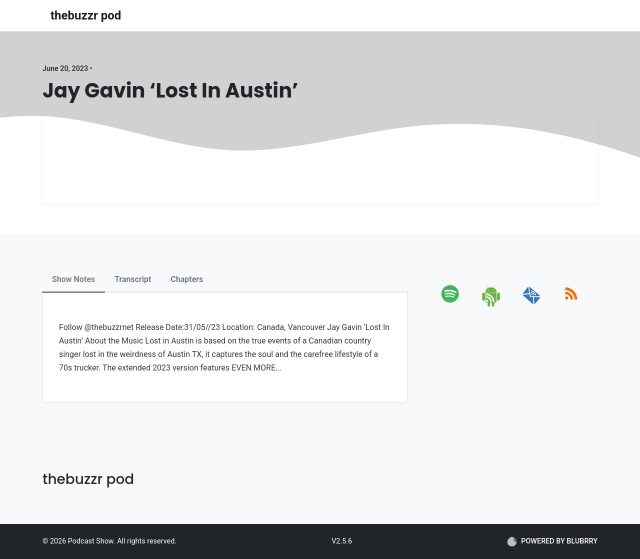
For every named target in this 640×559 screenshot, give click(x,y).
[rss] (571, 305)
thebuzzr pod (85, 15)
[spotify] (452, 305)
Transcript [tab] (132, 279)
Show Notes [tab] (73, 279)
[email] (532, 305)
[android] (492, 305)
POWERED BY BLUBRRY (552, 541)
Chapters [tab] (186, 279)
